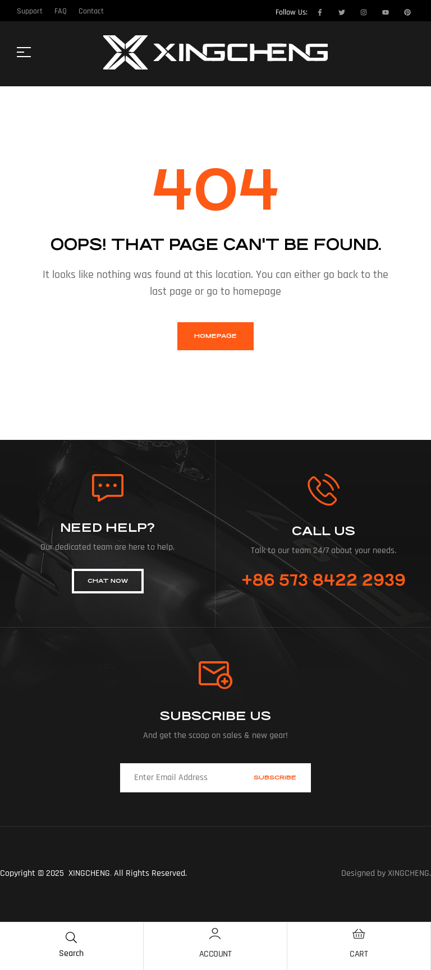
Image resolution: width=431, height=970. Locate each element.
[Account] (215, 933)
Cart (359, 954)
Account (215, 954)
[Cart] (358, 933)
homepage (215, 336)
